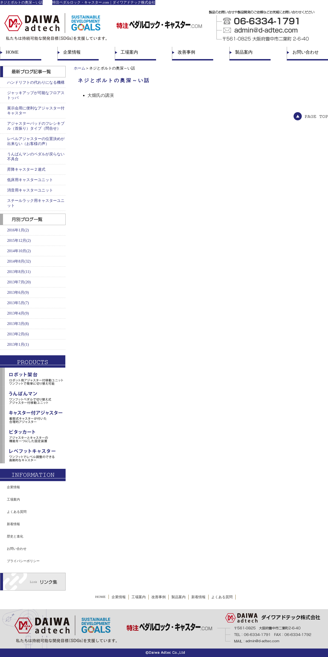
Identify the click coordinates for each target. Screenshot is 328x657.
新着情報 (13, 524)
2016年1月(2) (18, 230)
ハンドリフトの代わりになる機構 (36, 82)
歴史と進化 (15, 536)
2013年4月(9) (18, 313)
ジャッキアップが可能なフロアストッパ (36, 95)
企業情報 (72, 52)
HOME (12, 52)
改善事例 (186, 52)
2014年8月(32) (19, 261)
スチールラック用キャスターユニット (36, 203)
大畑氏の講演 (100, 95)
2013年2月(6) (18, 334)
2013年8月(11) (19, 272)
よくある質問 (17, 512)
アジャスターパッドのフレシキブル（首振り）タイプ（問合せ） (36, 125)
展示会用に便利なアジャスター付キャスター (36, 110)
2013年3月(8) (18, 324)
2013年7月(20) (19, 282)
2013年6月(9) (18, 292)
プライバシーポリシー (23, 561)
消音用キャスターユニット (30, 190)
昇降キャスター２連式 (26, 169)
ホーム (79, 68)
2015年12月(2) (19, 241)
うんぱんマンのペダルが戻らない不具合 (36, 156)
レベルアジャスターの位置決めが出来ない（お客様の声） (36, 141)
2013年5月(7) (18, 303)
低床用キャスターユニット (30, 180)
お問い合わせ (305, 52)
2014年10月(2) (19, 251)
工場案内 (129, 52)
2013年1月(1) (18, 344)
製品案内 (244, 52)
